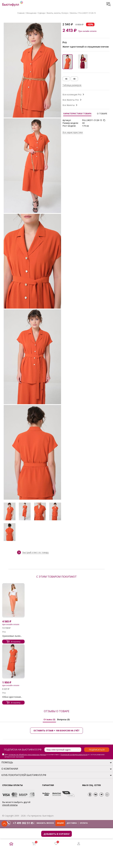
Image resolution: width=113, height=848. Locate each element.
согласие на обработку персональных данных (27, 754)
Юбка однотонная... (12, 696)
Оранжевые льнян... (12, 635)
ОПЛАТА (84, 823)
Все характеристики (73, 132)
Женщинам (31, 13)
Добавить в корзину (57, 833)
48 (74, 78)
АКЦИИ (60, 823)
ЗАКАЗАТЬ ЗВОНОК (45, 823)
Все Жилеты (69, 105)
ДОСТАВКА (72, 823)
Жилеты (73, 13)
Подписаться (96, 749)
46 (66, 78)
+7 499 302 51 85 (23, 823)
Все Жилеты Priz (71, 99)
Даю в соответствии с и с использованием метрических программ (54, 755)
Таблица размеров (72, 85)
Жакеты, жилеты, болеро (57, 13)
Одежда (41, 13)
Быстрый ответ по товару (35, 552)
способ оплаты (10, 805)
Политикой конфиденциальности (74, 754)
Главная (20, 13)
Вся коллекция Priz (72, 94)
